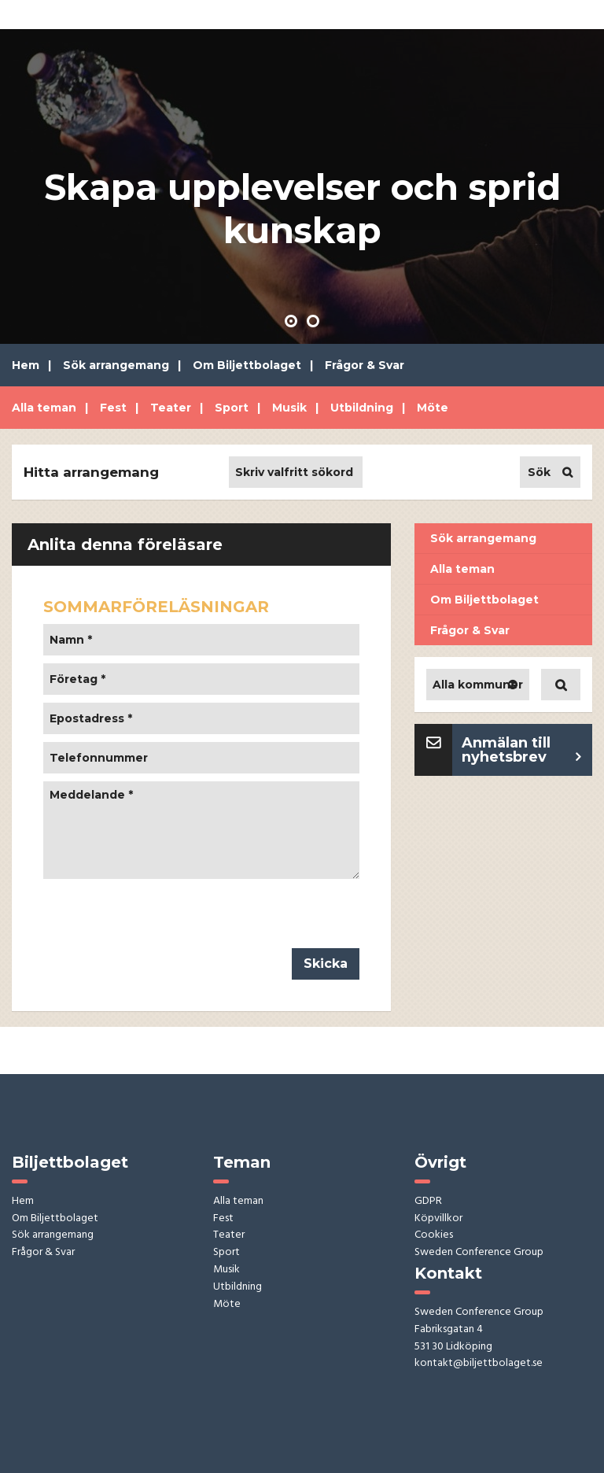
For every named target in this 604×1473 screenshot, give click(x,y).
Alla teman (44, 408)
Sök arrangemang (116, 365)
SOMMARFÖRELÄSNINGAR (156, 606)
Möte (432, 408)
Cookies (433, 1235)
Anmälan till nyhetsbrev (506, 750)
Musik (289, 408)
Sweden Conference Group (478, 1253)
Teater (170, 408)
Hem (25, 365)
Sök (539, 472)
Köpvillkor (438, 1219)
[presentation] (162, 917)
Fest (113, 408)
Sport (232, 408)
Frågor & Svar (364, 365)
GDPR (428, 1202)
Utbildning (361, 408)
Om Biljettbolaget (247, 365)
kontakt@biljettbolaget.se (478, 1364)
